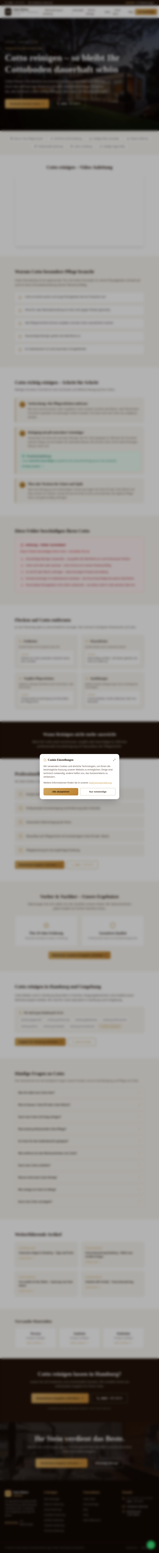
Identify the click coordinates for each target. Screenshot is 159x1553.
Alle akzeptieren (60, 791)
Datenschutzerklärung (100, 782)
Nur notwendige (97, 791)
